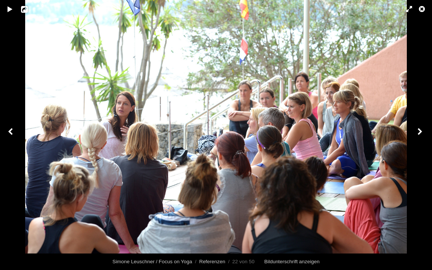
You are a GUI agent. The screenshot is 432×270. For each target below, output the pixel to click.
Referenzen (212, 261)
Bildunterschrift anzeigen (292, 261)
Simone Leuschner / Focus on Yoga (152, 261)
